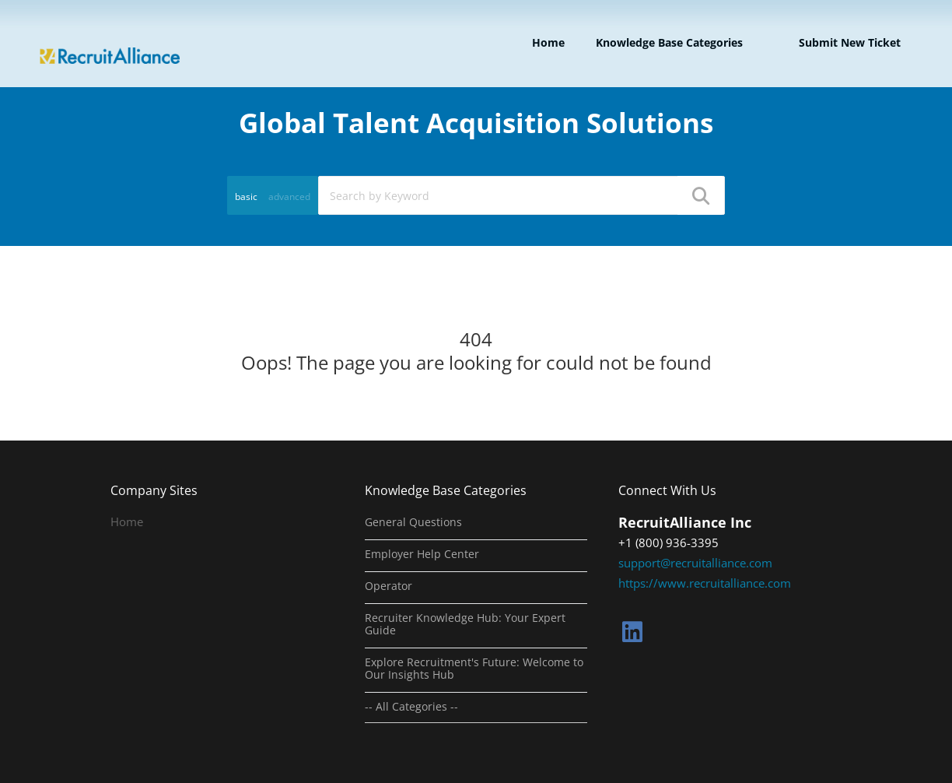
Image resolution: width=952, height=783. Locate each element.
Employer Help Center (422, 554)
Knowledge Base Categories (669, 42)
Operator (388, 586)
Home (548, 42)
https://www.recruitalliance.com (704, 583)
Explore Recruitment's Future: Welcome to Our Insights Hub (474, 668)
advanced (289, 196)
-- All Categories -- (411, 706)
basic (246, 196)
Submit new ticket (850, 42)
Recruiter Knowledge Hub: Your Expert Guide (465, 624)
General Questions (413, 522)
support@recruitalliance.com (695, 563)
